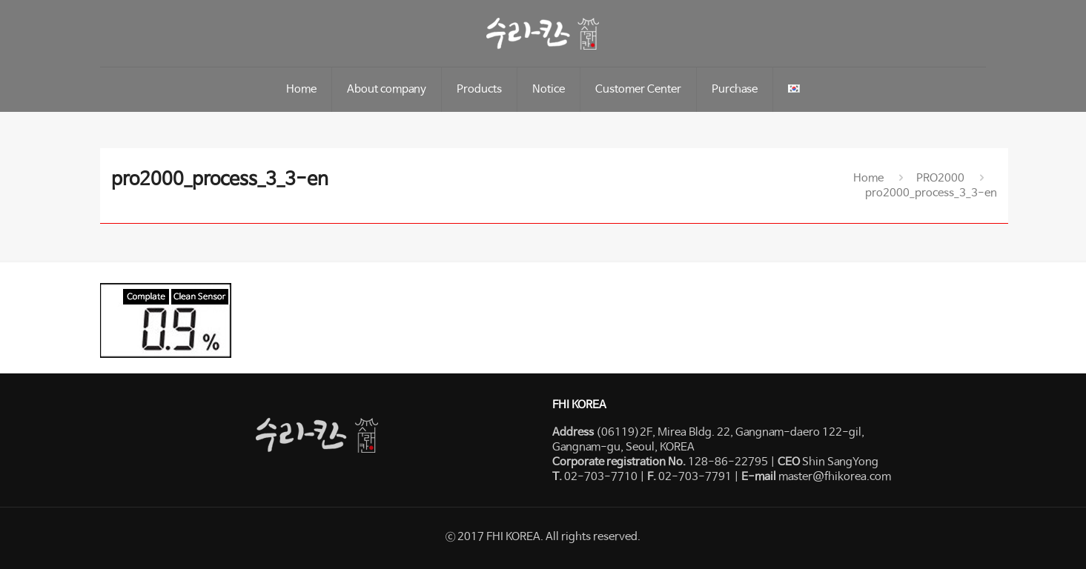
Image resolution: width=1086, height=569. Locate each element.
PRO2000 (940, 178)
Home (868, 178)
